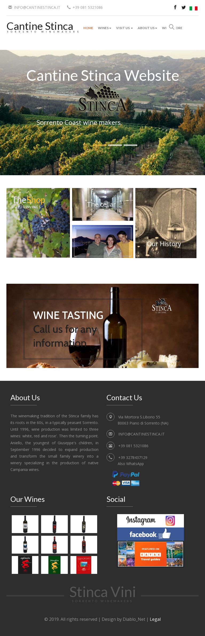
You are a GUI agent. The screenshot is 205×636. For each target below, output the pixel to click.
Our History (164, 243)
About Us (147, 28)
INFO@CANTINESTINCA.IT (37, 7)
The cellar (101, 204)
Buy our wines (26, 207)
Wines (104, 28)
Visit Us (124, 28)
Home (88, 28)
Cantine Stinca (39, 25)
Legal (155, 619)
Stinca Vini (102, 593)
